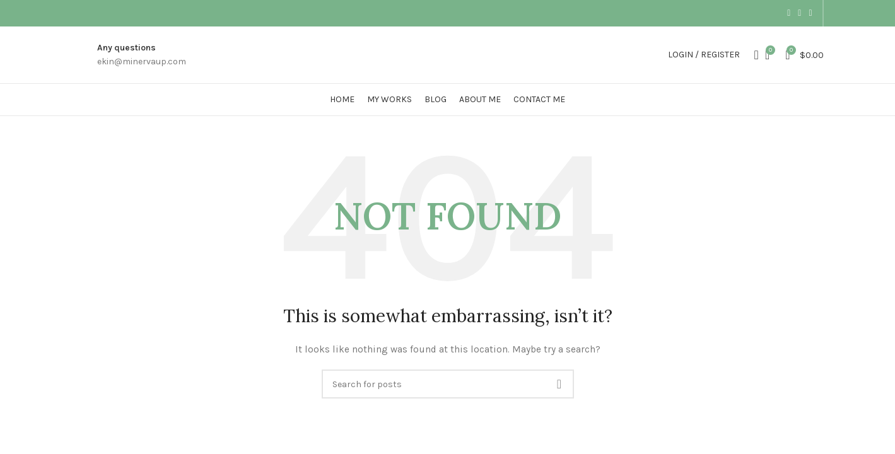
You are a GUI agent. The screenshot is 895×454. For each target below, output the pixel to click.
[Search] (752, 54)
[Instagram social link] (788, 13)
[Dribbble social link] (810, 13)
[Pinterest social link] (799, 13)
